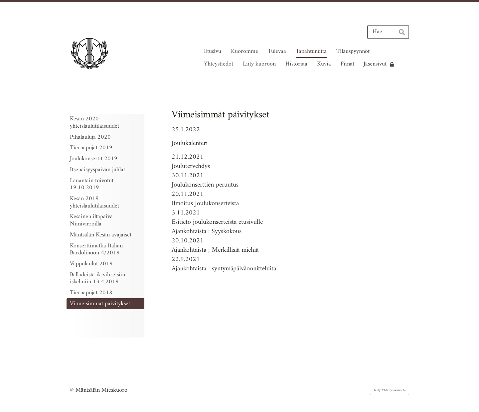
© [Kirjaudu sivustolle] (73, 390)
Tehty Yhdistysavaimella (389, 390)
